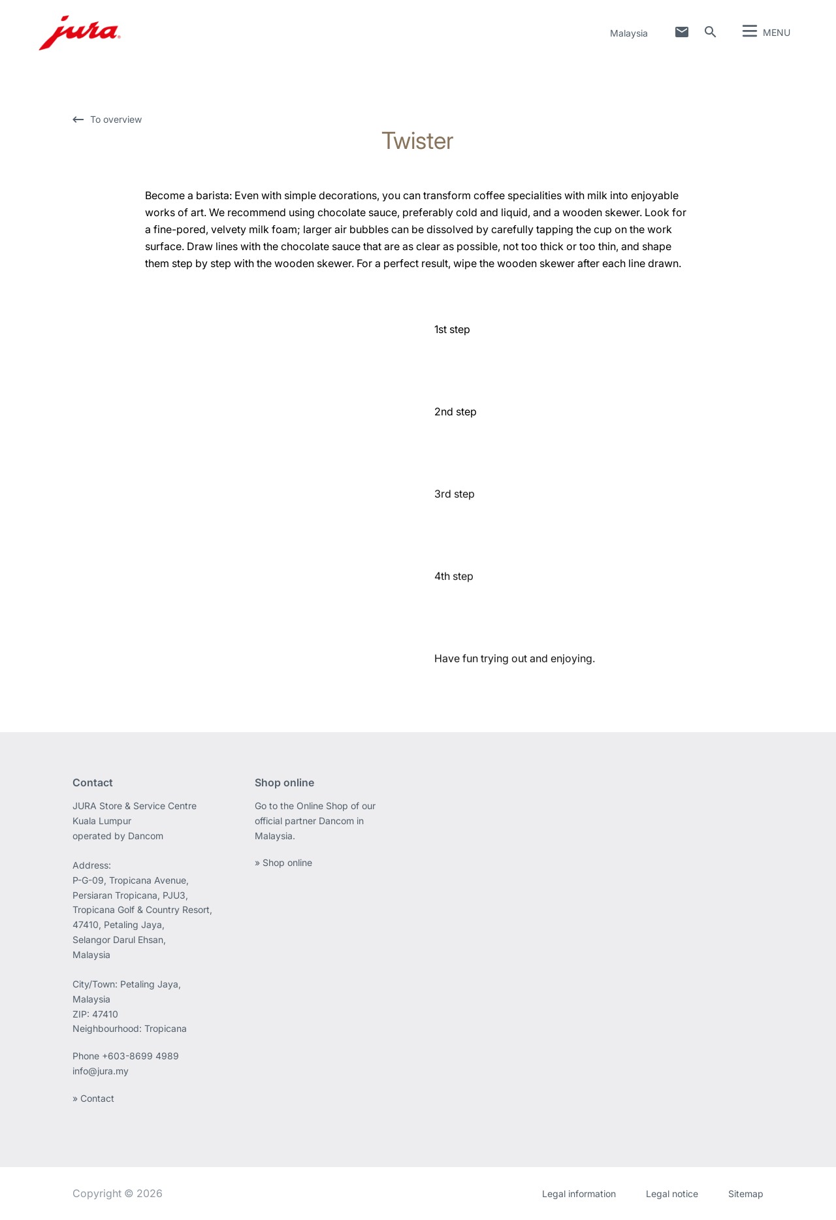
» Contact (93, 1098)
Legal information (579, 1193)
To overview (116, 119)
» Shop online (283, 862)
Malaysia (629, 33)
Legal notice (672, 1193)
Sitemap (746, 1193)
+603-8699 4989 (140, 1055)
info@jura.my (100, 1070)
